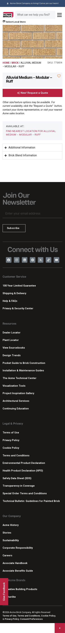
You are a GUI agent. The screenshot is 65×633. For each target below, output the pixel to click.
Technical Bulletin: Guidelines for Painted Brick (31, 501)
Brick (15, 62)
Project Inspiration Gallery (18, 393)
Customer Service (14, 277)
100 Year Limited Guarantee (19, 285)
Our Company (12, 516)
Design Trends (12, 355)
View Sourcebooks (14, 347)
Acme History (11, 525)
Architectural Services (16, 401)
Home (6, 62)
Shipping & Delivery (14, 293)
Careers (7, 555)
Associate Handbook (15, 563)
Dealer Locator (11, 332)
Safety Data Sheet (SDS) (17, 478)
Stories (7, 532)
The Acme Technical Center (19, 378)
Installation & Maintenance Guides (23, 370)
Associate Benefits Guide (18, 570)
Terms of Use (11, 432)
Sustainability (11, 540)
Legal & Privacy (13, 423)
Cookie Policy (11, 447)
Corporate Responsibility (18, 547)
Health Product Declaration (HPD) (23, 470)
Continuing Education (16, 408)
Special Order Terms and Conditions (25, 493)
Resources (9, 323)
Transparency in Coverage (19, 485)
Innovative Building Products (20, 589)
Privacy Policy (11, 440)
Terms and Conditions (16, 455)
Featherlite (9, 596)
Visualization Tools (14, 385)
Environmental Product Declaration (24, 463)
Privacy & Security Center (18, 308)
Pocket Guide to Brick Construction (24, 363)
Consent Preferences (31, 619)
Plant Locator (11, 340)
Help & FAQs (10, 301)
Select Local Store (14, 22)
